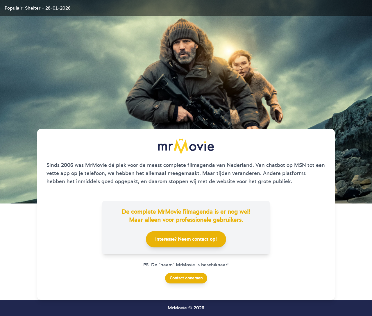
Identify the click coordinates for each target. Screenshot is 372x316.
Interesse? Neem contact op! (186, 239)
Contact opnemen (186, 278)
